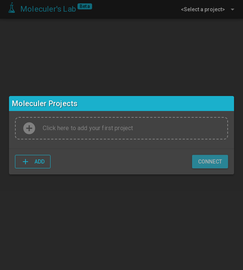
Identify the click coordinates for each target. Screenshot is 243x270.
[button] (33, 161)
